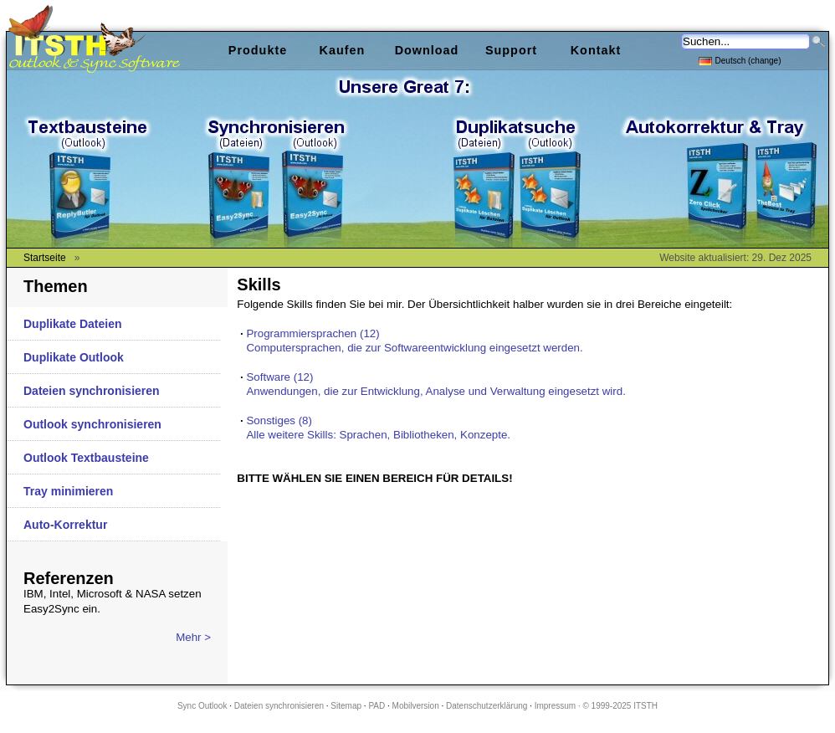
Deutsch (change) (740, 59)
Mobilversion (415, 705)
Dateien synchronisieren (91, 390)
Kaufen (343, 50)
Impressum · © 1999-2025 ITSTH (596, 705)
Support (511, 50)
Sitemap (345, 705)
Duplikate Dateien (72, 324)
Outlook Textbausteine (86, 457)
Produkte (257, 50)
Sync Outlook (202, 705)
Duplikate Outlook (73, 357)
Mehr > (193, 637)
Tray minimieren (68, 491)
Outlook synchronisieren (92, 424)
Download (427, 50)
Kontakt (596, 50)
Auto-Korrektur (65, 524)
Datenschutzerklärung (486, 705)
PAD (376, 705)
